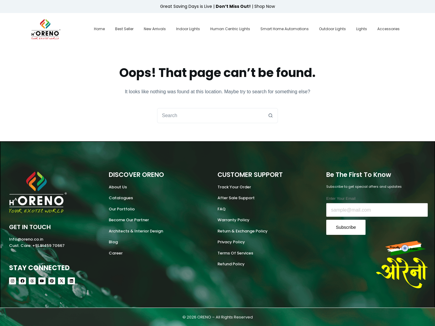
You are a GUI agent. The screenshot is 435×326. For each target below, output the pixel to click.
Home (99, 28)
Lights (361, 28)
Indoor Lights (188, 28)
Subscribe (346, 227)
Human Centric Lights (230, 28)
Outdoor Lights (332, 28)
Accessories (388, 28)
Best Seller (124, 28)
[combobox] (210, 115)
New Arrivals (155, 28)
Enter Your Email (341, 198)
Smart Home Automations (284, 28)
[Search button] (270, 115)
